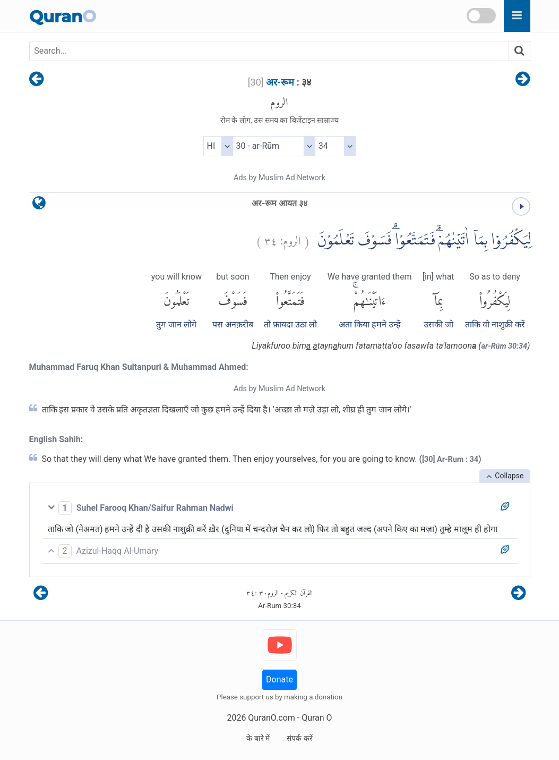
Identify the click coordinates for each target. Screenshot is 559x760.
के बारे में (258, 738)
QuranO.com (271, 718)
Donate (279, 679)
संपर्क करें (299, 738)
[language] (39, 205)
